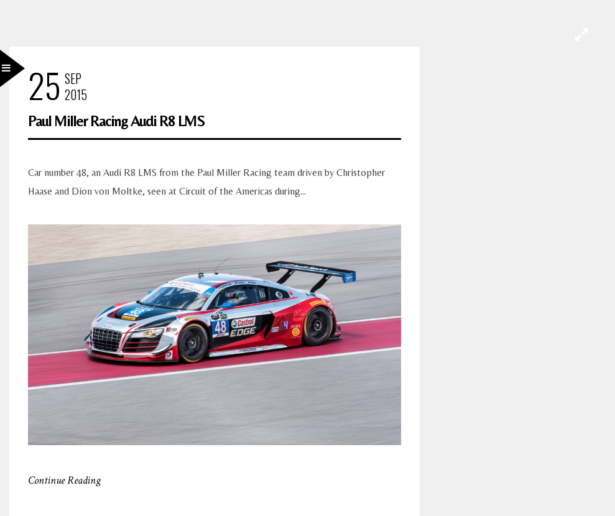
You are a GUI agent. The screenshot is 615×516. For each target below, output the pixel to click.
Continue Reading (64, 480)
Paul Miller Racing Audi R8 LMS (116, 121)
